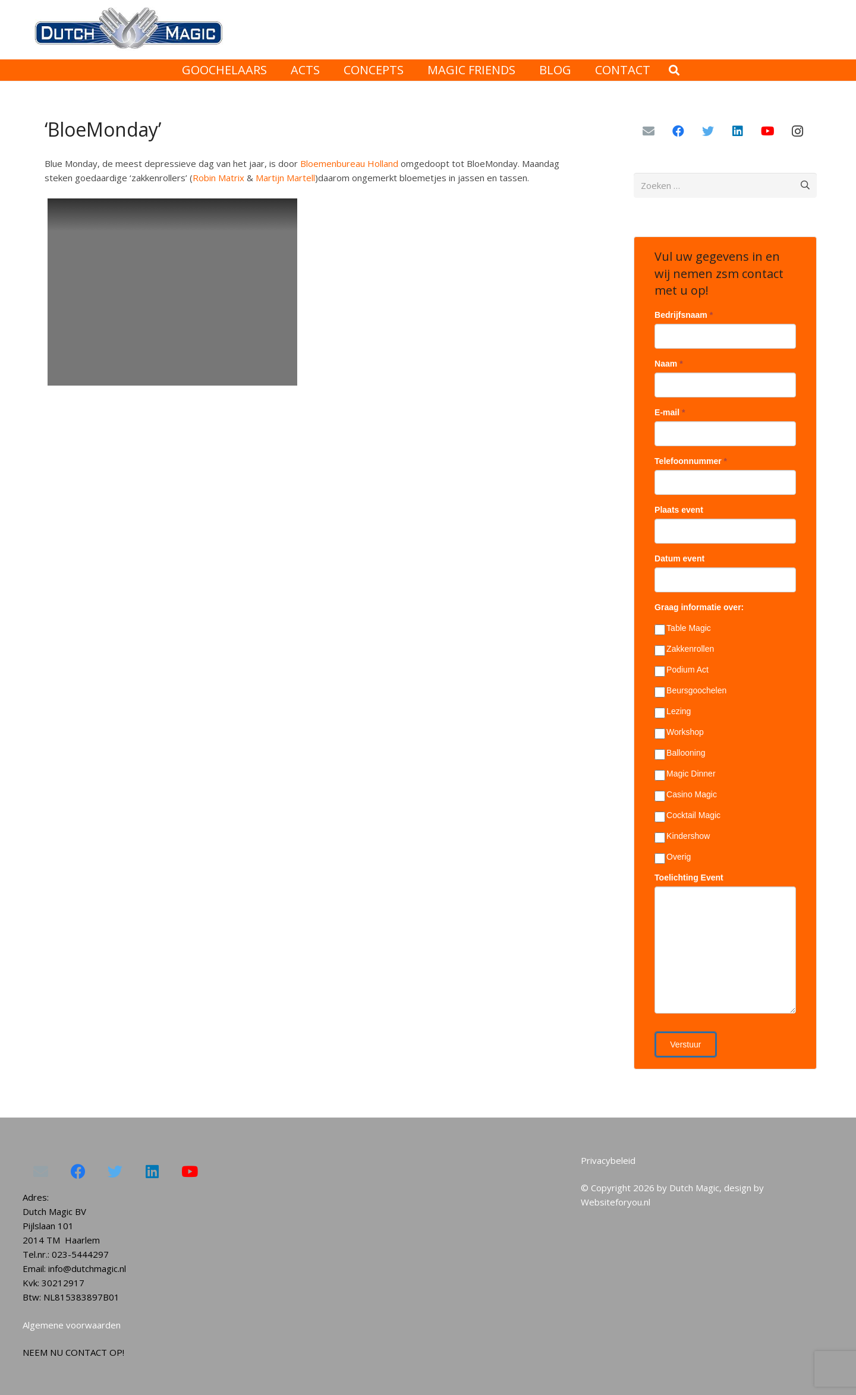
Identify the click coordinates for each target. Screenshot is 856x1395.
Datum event (679, 558)
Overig (672, 857)
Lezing (672, 711)
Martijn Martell (285, 178)
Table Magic (682, 628)
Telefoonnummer (690, 461)
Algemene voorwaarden (72, 1325)
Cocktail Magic (687, 815)
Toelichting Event (688, 877)
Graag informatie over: (699, 607)
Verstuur (685, 1044)
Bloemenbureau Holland (349, 163)
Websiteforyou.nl (615, 1202)
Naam (668, 363)
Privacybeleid (608, 1160)
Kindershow (682, 836)
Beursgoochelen (690, 691)
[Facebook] (678, 131)
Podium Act (681, 670)
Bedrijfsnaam (683, 315)
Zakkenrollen (684, 649)
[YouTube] (767, 131)
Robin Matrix (218, 178)
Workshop (679, 732)
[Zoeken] (674, 70)
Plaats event (678, 510)
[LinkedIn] (738, 131)
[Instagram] (797, 131)
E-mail (669, 412)
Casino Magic (685, 795)
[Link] (127, 30)
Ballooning (679, 753)
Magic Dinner (684, 774)
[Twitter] (708, 131)
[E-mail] (648, 131)
